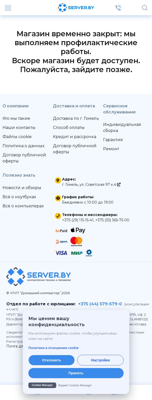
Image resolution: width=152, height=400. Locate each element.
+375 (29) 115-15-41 (77, 220)
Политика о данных (23, 145)
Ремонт (111, 148)
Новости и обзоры (22, 187)
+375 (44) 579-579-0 (100, 304)
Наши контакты (19, 127)
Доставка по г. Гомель (76, 118)
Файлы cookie (17, 136)
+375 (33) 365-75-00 (112, 220)
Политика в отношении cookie (53, 347)
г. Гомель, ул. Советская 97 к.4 (91, 184)
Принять (75, 373)
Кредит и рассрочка (74, 136)
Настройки (100, 360)
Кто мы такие (16, 118)
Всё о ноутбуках (19, 196)
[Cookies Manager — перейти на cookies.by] (76, 385)
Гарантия (113, 139)
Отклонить (51, 360)
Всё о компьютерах (23, 206)
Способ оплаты (69, 127)
